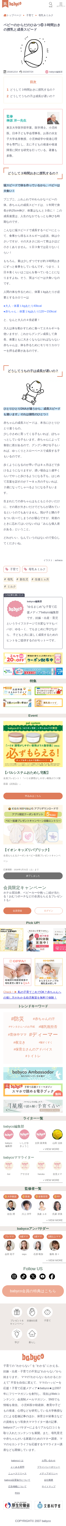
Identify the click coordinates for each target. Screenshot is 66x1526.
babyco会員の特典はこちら (33, 1291)
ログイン (48, 910)
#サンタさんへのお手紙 (22, 1026)
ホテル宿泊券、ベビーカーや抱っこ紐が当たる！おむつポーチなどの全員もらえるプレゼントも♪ (32, 896)
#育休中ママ (17, 1034)
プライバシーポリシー (48, 1467)
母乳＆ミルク (46, 15)
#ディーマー (43, 1034)
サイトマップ (48, 1486)
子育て (30, 15)
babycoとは (17, 1460)
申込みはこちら (33, 796)
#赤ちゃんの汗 (44, 1019)
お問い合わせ (48, 1460)
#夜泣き (20, 1042)
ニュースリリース (17, 1473)
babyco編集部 (34, 601)
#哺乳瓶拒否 (48, 1027)
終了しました (33, 876)
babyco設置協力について (17, 1480)
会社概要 (48, 1480)
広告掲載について (17, 1486)
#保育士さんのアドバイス (33, 1049)
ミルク (10, 586)
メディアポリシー (48, 1473)
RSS (17, 1493)
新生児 (22, 579)
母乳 (8, 579)
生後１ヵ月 (40, 579)
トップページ (12, 15)
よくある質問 (17, 1467)
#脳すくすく (45, 1042)
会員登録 (17, 910)
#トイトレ (33, 1056)
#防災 (17, 1019)
